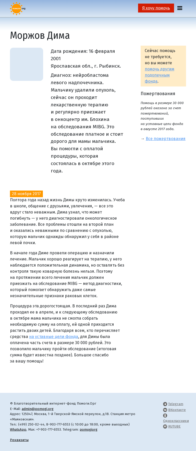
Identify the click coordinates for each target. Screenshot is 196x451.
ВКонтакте (177, 410)
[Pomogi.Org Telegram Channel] (165, 404)
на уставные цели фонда (53, 336)
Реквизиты (19, 440)
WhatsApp (18, 429)
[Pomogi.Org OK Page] (165, 415)
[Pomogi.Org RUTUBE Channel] (165, 426)
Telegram (175, 404)
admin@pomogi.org (38, 409)
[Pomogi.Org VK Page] (165, 410)
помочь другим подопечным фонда (159, 75)
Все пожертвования (166, 138)
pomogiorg (88, 429)
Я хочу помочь (156, 8)
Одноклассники (176, 421)
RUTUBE (174, 426)
